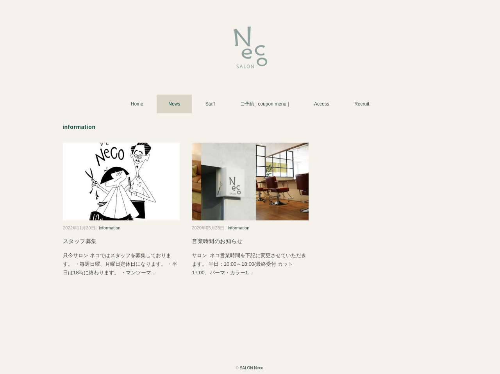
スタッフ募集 (80, 241)
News (174, 104)
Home (137, 104)
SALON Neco (251, 368)
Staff (210, 104)
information (109, 227)
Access (321, 104)
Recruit (361, 104)
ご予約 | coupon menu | (264, 104)
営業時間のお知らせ (217, 241)
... (153, 273)
